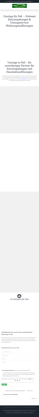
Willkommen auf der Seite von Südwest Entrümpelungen (15, 390)
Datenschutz (30, 407)
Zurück (33, 398)
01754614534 (17, 1)
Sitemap (34, 407)
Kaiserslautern (25, 79)
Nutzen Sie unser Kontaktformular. (11, 394)
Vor (36, 398)
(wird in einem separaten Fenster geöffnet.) (16, 370)
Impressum (26, 407)
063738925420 (10, 1)
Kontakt (22, 407)
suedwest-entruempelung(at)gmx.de (26, 1)
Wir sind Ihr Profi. (30, 390)
